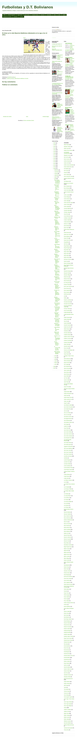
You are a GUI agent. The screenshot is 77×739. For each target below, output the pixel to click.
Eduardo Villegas (67, 274)
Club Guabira (68, 89)
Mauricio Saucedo (67, 539)
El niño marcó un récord (57, 282)
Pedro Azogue (66, 594)
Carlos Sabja (66, 200)
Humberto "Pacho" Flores (69, 355)
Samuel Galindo (67, 667)
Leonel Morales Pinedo (68, 467)
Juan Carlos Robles (68, 431)
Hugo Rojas (66, 351)
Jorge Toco (66, 403)
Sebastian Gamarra (35, 14)
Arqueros (64, 14)
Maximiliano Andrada (68, 544)
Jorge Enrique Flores (68, 397)
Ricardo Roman (67, 624)
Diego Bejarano (67, 245)
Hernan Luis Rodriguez (68, 350)
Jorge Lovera (66, 401)
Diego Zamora (66, 257)
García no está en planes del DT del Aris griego (57, 320)
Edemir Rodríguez (67, 263)
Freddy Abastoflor (67, 312)
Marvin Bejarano (67, 531)
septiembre (56, 175)
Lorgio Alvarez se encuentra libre (57, 329)
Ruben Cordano (67, 661)
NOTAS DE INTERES (68, 576)
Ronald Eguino (67, 651)
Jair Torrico (66, 377)
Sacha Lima (66, 665)
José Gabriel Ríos (67, 408)
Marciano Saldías (67, 514)
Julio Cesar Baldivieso (68, 448)
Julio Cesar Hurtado (68, 452)
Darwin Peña (66, 238)
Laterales (66, 457)
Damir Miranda (67, 225)
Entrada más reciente (7, 116)
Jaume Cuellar (67, 379)
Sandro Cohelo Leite (68, 669)
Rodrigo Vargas (67, 634)
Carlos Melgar (66, 196)
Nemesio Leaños (67, 570)
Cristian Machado (67, 221)
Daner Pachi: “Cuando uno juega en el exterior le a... (56, 187)
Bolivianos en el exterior (68, 183)
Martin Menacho (67, 527)
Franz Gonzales (67, 310)
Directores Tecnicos (68, 259)
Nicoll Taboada (67, 574)
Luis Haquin (66, 499)
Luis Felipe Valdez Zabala (69, 490)
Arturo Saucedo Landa (68, 176)
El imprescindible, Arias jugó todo (57, 348)
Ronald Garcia (67, 653)
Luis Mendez (66, 505)
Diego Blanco (66, 249)
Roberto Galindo (67, 628)
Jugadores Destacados (68, 446)
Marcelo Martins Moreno (68, 509)
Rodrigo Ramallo (67, 632)
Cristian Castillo (67, 219)
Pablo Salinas (66, 589)
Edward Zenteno (67, 278)
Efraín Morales (67, 280)
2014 (54, 160)
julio (55, 178)
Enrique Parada (67, 284)
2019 (54, 151)
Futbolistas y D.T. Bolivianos (27, 7)
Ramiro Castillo (67, 611)
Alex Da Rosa (66, 157)
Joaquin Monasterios (68, 393)
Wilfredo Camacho (67, 721)
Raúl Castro (66, 615)
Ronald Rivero (66, 659)
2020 (54, 149)
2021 (54, 148)
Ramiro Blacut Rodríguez (69, 608)
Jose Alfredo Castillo (68, 405)
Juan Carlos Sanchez (68, 433)
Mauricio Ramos (67, 535)
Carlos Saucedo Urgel (68, 202)
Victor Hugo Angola (67, 703)
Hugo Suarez (66, 353)
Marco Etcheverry (67, 517)
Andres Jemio (66, 162)
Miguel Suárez (67, 552)
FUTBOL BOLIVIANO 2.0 (57, 44)
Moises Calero (66, 560)
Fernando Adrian (67, 301)
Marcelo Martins (27, 14)
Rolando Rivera (67, 642)
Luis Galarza (66, 493)
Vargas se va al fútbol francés (56, 198)
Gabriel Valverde (67, 317)
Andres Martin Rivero (68, 166)
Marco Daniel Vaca (67, 516)
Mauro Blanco (66, 542)
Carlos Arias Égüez (67, 190)
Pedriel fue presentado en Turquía (57, 324)
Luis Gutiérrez (66, 497)
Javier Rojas (66, 381)
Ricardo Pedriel (67, 622)
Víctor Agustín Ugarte (68, 696)
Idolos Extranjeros (67, 360)
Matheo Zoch (66, 533)
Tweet (24, 37)
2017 (54, 154)
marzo (55, 360)
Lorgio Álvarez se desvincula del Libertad (57, 246)
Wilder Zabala (66, 719)
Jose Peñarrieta (67, 420)
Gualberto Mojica (67, 334)
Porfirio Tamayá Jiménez (68, 602)
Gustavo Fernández (68, 340)
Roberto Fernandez (67, 626)
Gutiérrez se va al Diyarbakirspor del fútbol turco (57, 338)
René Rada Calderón (68, 619)
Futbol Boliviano (68, 43)
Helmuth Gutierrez (67, 346)
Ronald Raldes (67, 657)
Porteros (65, 604)
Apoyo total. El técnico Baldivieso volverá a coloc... (57, 261)
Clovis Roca (66, 214)
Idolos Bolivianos (67, 358)
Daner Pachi (66, 227)
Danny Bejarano (67, 236)
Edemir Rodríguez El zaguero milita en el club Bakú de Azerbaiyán (57, 106)
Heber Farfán (66, 344)
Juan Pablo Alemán (67, 442)
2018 (54, 153)
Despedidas (66, 242)
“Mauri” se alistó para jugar (56, 202)
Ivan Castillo (66, 364)
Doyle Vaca (66, 261)
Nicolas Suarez (67, 572)
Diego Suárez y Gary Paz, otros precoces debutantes (57, 273)
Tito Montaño (66, 689)
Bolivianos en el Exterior (7, 16)
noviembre (56, 171)
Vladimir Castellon (67, 709)
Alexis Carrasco (67, 159)
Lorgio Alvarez (66, 476)
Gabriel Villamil (67, 319)
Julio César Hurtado (68, 454)
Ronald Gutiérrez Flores (68, 655)
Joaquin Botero (67, 391)
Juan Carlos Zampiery (68, 435)
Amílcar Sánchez (67, 161)
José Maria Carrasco (68, 416)
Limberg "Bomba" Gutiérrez (69, 471)
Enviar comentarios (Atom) (29, 120)
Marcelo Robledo (67, 512)
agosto (55, 176)
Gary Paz (66, 321)
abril (55, 359)
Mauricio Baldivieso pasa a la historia (56, 256)
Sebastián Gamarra (67, 674)
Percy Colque (66, 600)
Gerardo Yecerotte (67, 325)
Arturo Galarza (67, 174)
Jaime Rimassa (67, 374)
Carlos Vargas (66, 206)
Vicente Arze (66, 693)
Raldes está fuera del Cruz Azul (56, 333)
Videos (55, 14)
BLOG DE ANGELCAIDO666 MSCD (57, 50)
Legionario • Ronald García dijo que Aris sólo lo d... (56, 314)
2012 (54, 163)
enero (55, 364)
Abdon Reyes (66, 144)
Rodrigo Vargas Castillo (68, 636)
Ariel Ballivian (66, 168)
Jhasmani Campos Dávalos (69, 388)
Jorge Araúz (66, 395)
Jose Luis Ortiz (67, 414)
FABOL (65, 297)
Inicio (27, 116)
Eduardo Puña (67, 273)
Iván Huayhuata (67, 366)
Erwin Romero (66, 288)
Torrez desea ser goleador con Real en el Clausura (57, 182)
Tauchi (65, 687)
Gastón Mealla (67, 323)
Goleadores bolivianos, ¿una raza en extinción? (56, 194)
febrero (55, 362)
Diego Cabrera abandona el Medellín (57, 352)
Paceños (65, 591)
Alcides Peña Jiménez (68, 150)
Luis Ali (65, 482)
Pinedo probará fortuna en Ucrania (56, 343)
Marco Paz (66, 521)
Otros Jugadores (67, 582)
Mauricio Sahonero (67, 537)
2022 (54, 146)
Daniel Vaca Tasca (67, 234)
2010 (54, 166)
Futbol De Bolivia (68, 57)
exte (65, 296)
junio (55, 355)
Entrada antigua (46, 116)
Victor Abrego (66, 695)
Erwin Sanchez (67, 292)
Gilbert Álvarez (67, 328)
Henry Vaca (66, 348)
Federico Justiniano (67, 299)
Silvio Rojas (66, 685)
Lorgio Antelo (66, 478)
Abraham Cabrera (67, 146)
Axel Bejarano (66, 181)
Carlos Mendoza (67, 198)
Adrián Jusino (66, 148)
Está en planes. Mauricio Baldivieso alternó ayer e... (57, 222)
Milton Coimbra (67, 556)
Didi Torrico (66, 244)
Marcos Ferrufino (67, 523)
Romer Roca (66, 647)
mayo (55, 357)
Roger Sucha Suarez (68, 638)
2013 (54, 161)
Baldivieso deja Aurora (57, 218)
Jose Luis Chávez (67, 412)
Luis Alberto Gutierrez (68, 480)
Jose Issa (66, 410)
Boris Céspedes (67, 186)
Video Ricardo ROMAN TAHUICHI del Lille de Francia (60, 57)
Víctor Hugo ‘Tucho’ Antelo (69, 698)
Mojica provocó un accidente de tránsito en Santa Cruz (56, 117)
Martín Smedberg (67, 529)
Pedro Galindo (67, 596)
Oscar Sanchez (67, 580)
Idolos (59, 14)
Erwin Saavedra (67, 290)
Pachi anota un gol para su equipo (57, 304)
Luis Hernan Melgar (68, 501)
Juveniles (21, 16)
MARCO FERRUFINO (68, 519)
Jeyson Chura (66, 386)
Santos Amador (67, 670)
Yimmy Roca (66, 729)
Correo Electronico (67, 216)
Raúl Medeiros (67, 617)
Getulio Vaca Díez (67, 327)
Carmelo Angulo (67, 210)
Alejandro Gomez (67, 155)
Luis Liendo (66, 503)
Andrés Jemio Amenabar (68, 164)
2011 (54, 165)
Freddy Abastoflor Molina (69, 314)
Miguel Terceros (67, 554)
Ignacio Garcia (67, 362)
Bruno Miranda (67, 188)
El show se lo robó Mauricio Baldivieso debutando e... (56, 293)
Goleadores (16, 16)
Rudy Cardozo (67, 663)
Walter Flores (66, 713)
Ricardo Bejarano (67, 621)
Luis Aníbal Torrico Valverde (69, 484)
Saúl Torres (66, 672)
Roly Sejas (66, 644)
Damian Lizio (66, 223)
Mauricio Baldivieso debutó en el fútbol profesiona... (57, 267)
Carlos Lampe (19, 14)
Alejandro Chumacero (11, 14)
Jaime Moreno (66, 372)
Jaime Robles (66, 376)
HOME (4, 14)
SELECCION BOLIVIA (68, 678)
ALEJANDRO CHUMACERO (67, 153)
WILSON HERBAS (67, 723)
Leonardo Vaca (67, 461)
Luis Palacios (66, 507)
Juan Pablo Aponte (67, 444)
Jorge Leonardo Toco (68, 399)
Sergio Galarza (67, 681)
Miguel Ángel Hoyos (68, 546)
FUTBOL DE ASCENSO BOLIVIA (69, 77)
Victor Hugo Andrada (68, 701)
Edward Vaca (66, 276)
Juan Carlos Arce (67, 430)
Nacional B (42, 14)
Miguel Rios (66, 550)
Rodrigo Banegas (67, 630)
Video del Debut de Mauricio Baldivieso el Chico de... (57, 286)
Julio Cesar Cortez (67, 450)
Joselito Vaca (66, 426)
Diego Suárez (66, 253)
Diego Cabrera (67, 251)
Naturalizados (66, 565)
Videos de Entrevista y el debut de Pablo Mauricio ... (57, 213)
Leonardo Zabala (67, 463)
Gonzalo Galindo (67, 332)
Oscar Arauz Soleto (67, 578)
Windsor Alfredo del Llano (69, 724)
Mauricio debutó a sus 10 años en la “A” (57, 251)
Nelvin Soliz (66, 568)
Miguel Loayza (67, 548)
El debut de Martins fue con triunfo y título (57, 278)
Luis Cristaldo (66, 486)
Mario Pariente (67, 525)
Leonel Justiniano (67, 465)
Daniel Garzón (67, 232)
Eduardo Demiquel (67, 271)
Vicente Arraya (67, 691)
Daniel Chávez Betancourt (69, 229)
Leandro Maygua (67, 459)
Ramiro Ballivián (67, 606)
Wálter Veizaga (67, 715)
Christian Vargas (67, 212)
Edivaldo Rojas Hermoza (69, 268)
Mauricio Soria (66, 540)
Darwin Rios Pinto (67, 240)
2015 (54, 158)
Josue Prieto (66, 428)
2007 (54, 368)
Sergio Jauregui (67, 683)
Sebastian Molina (67, 676)
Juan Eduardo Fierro (68, 437)
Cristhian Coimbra (67, 218)
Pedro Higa (66, 598)
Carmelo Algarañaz (67, 208)
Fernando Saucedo (67, 303)
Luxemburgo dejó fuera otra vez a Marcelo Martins (57, 84)
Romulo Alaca (66, 649)
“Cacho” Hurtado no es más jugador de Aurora (56, 240)
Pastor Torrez (66, 593)
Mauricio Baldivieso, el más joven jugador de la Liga (57, 299)
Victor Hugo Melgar (67, 705)
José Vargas (66, 424)
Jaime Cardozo (67, 370)
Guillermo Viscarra (67, 338)
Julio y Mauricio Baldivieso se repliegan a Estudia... (57, 207)
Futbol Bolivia (49, 14)
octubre (56, 173)
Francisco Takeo (67, 308)
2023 (54, 144)
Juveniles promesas (10, 78)
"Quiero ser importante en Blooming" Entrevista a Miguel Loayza (60, 129)
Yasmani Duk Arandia (68, 727)
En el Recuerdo (67, 282)
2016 (54, 156)
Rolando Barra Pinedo (68, 640)
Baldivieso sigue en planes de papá (56, 228)
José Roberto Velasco (68, 422)
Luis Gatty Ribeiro (67, 495)
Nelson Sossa (66, 567)
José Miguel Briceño (68, 418)
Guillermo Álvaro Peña (68, 336)
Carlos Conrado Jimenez (69, 191)
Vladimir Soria (66, 711)
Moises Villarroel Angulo (68, 562)
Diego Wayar (66, 255)
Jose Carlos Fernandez (68, 406)
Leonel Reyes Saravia (68, 469)
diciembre (56, 170)
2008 (54, 366)
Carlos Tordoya (67, 204)
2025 (54, 143)
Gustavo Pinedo (67, 342)
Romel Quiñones (67, 645)
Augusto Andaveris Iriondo (69, 178)
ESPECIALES (66, 294)
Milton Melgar (66, 558)
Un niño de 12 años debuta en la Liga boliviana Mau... (57, 309)
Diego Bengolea (67, 247)
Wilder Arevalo (67, 717)
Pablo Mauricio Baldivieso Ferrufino (21, 78)
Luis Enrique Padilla (68, 488)
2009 (54, 168)
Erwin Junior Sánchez (68, 286)
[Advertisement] (38, 22)
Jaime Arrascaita (67, 368)
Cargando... (54, 37)
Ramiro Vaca (66, 613)
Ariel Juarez (66, 170)
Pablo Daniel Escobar (68, 584)
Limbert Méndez (67, 474)
